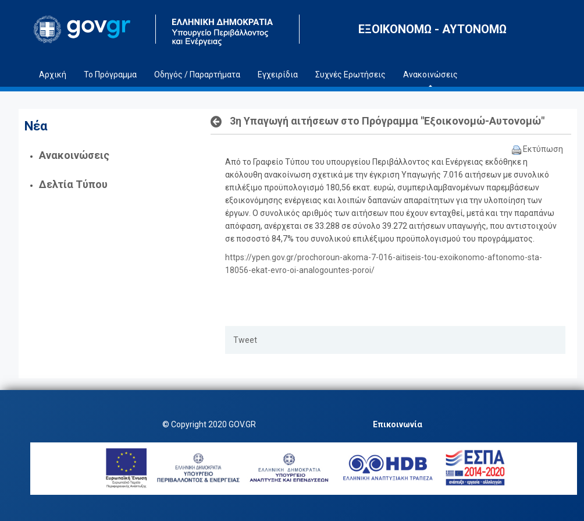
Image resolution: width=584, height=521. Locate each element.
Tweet (245, 340)
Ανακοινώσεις (74, 155)
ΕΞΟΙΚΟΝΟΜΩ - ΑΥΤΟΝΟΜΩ (432, 29)
